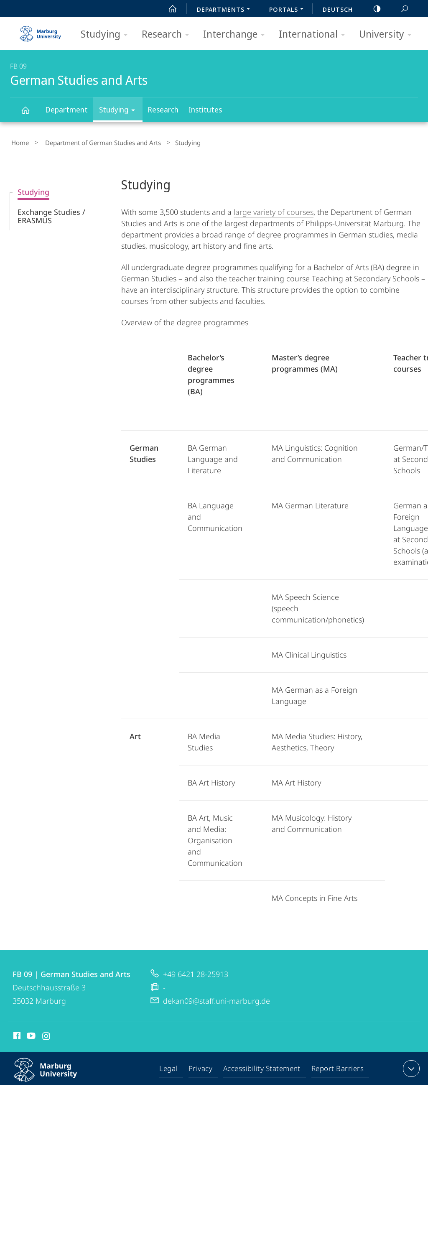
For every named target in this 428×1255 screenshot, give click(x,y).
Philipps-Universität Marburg (54, 1074)
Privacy (202, 1068)
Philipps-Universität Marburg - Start (41, 31)
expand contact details (410, 1066)
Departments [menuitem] (226, 10)
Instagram (46, 1035)
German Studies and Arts (30, 114)
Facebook (16, 1035)
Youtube (30, 1035)
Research (168, 34)
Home (19, 142)
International (314, 34)
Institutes (205, 110)
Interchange (236, 34)
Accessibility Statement (262, 1068)
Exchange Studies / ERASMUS (51, 214)
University (388, 34)
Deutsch (338, 9)
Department (66, 110)
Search (400, 9)
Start (168, 8)
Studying (107, 34)
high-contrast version (372, 8)
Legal (170, 1068)
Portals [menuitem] (288, 10)
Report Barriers (337, 1068)
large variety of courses (273, 210)
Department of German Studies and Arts (96, 142)
